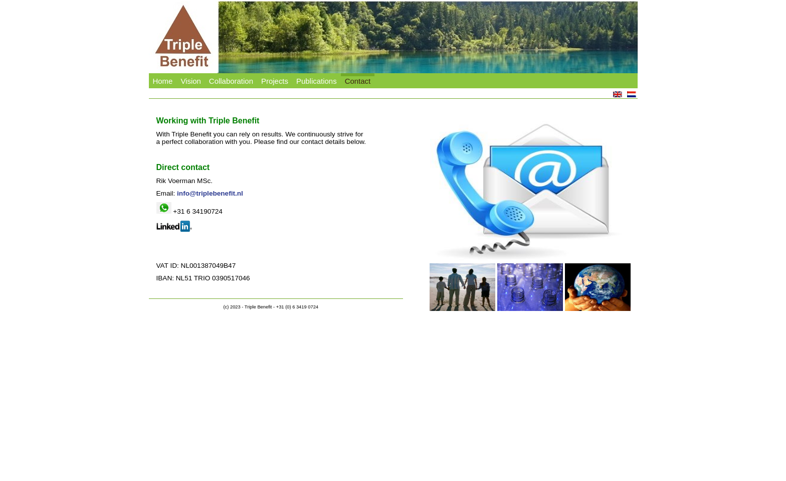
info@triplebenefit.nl (210, 193)
